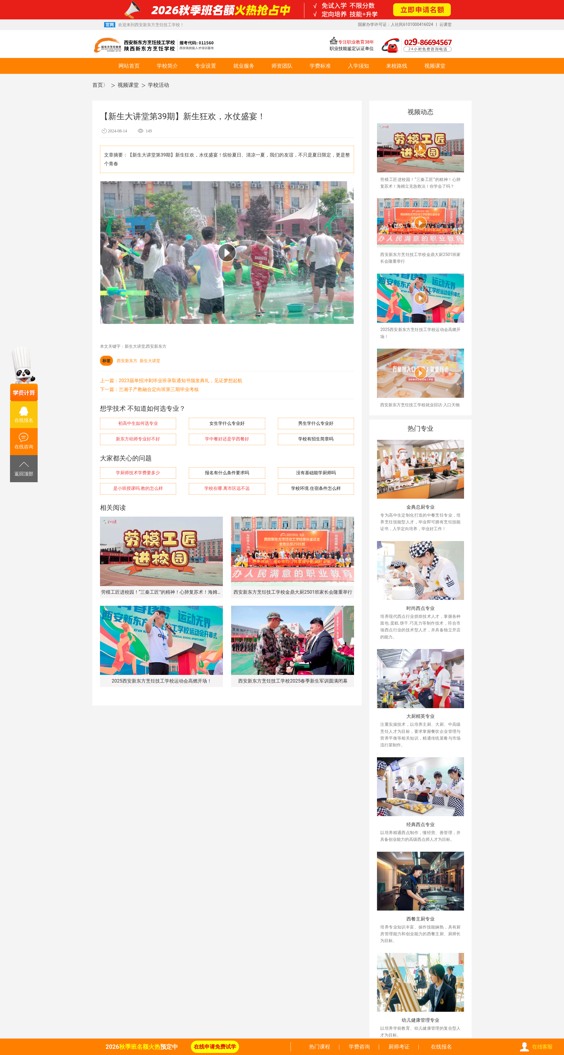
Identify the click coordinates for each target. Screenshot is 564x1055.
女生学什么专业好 (227, 423)
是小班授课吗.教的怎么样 (138, 488)
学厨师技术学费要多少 (138, 472)
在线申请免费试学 (215, 1047)
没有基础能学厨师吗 (316, 472)
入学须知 (358, 66)
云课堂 (445, 24)
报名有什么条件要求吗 (227, 472)
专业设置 (205, 66)
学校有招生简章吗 (315, 439)
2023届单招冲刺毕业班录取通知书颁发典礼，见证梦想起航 (180, 380)
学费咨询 (359, 1047)
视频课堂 (434, 66)
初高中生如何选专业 (138, 423)
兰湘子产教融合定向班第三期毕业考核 (159, 389)
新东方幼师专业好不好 (138, 439)
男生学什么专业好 (315, 423)
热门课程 (319, 1047)
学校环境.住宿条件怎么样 (316, 488)
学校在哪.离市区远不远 (227, 488)
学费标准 (320, 66)
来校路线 (396, 66)
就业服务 (243, 66)
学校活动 (158, 85)
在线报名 (441, 1047)
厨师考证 (399, 1047)
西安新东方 (127, 360)
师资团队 (282, 66)
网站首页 (129, 66)
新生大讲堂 (150, 360)
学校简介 (167, 66)
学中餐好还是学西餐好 (227, 439)
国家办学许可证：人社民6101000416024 (395, 24)
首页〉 (100, 85)
